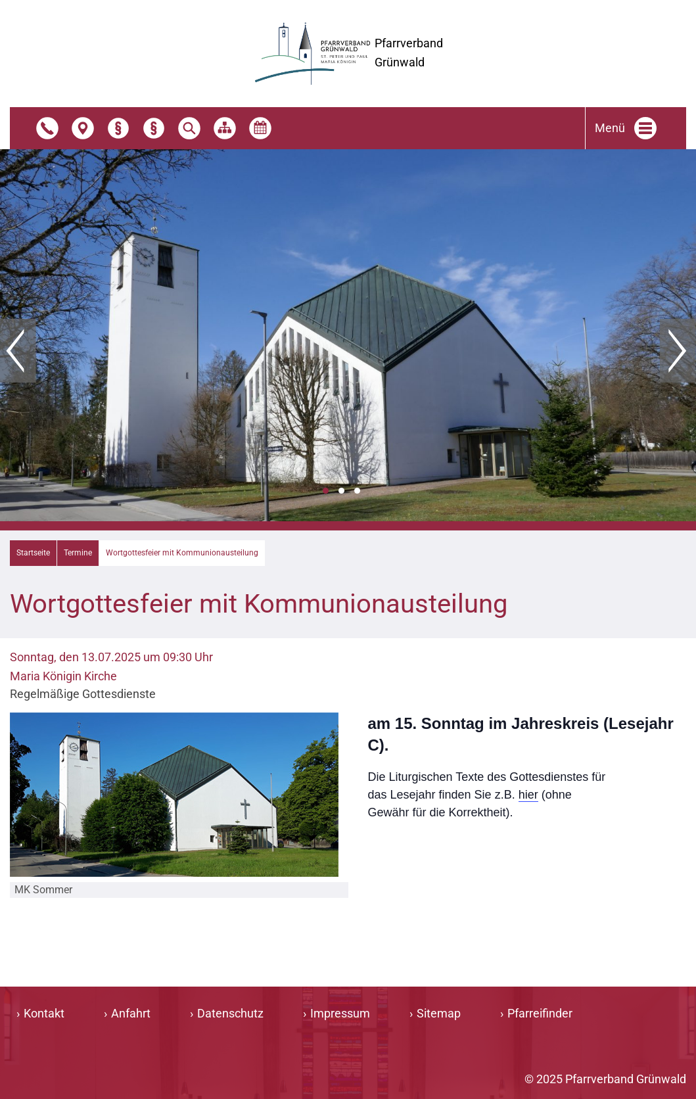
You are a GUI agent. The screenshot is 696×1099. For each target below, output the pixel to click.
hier (528, 794)
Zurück (18, 351)
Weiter (678, 351)
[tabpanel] (348, 335)
